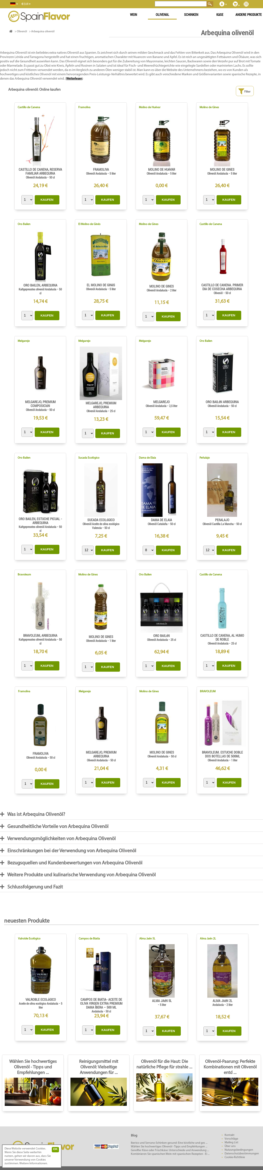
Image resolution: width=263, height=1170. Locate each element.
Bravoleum (24, 574)
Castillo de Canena (29, 107)
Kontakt (229, 1135)
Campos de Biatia (89, 938)
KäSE (219, 15)
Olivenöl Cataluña (158, 524)
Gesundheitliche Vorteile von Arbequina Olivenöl (54, 826)
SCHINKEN (191, 15)
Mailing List (231, 1142)
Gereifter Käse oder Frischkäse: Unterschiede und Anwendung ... (170, 1150)
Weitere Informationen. (33, 1163)
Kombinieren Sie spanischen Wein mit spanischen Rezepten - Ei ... (170, 1154)
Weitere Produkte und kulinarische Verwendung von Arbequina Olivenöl (78, 875)
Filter (244, 91)
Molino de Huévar (149, 107)
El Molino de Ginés (89, 224)
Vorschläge (231, 1138)
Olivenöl (218, 293)
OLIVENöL (162, 15)
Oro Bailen (24, 224)
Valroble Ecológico (29, 938)
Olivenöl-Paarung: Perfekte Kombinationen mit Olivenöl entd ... (230, 1067)
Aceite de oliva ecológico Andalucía (39, 1003)
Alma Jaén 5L (147, 938)
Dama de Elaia (147, 457)
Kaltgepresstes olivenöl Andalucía (38, 289)
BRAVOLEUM (208, 691)
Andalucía (98, 1011)
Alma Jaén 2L (208, 938)
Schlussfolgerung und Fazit (31, 887)
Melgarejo (24, 341)
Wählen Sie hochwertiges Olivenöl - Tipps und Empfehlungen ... (33, 1067)
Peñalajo (205, 457)
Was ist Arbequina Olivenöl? (32, 814)
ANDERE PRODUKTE (248, 15)
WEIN (133, 15)
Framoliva (84, 107)
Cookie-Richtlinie (235, 1157)
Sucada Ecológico (88, 457)
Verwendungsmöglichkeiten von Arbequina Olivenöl (58, 838)
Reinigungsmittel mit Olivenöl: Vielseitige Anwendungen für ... (98, 1067)
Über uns (230, 1146)
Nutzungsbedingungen (239, 1149)
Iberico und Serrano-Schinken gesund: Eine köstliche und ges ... (169, 1142)
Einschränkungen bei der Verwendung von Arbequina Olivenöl (68, 850)
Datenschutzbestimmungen (242, 1153)
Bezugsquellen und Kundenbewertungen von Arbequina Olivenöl (71, 863)
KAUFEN (46, 199)
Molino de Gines (209, 107)
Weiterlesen (74, 78)
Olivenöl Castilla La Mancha (218, 524)
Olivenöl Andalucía (36, 177)
